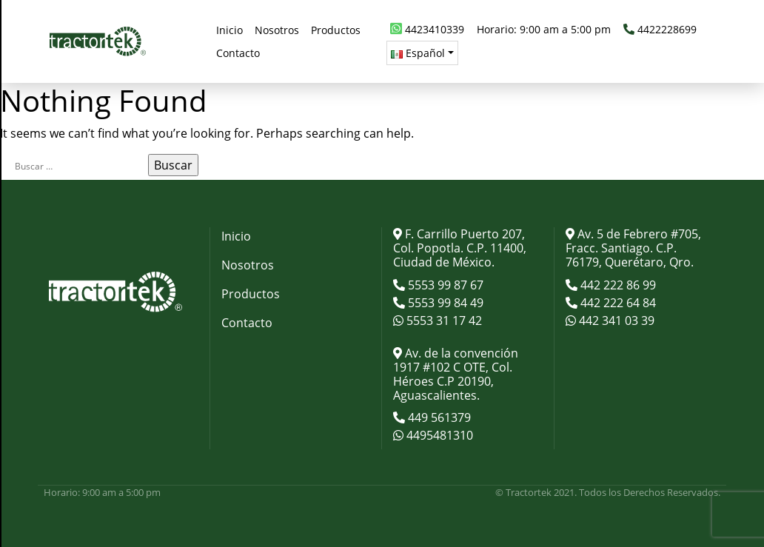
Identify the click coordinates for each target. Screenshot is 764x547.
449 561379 (438, 417)
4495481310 (438, 435)
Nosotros (247, 265)
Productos (250, 294)
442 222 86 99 (616, 285)
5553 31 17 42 (442, 320)
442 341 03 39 (615, 320)
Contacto (246, 323)
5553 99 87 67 (444, 285)
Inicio (236, 236)
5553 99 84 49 (444, 303)
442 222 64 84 (616, 303)
